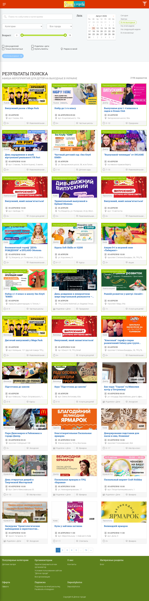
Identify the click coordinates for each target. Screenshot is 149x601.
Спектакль (82, 541)
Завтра (124, 19)
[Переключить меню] (4, 4)
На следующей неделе (130, 29)
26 (97, 34)
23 (113, 31)
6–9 (7, 309)
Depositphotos (73, 586)
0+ (105, 541)
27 (101, 34)
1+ (105, 309)
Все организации (42, 577)
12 (97, 28)
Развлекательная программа (36, 123)
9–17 (57, 262)
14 (105, 28)
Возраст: (6, 35)
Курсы (80, 262)
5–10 (106, 123)
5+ (6, 123)
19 (97, 31)
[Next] (91, 550)
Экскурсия (131, 402)
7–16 (106, 169)
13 (101, 28)
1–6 (56, 169)
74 (86, 550)
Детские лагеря (9, 564)
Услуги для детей (35, 216)
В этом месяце (127, 33)
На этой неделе (127, 26)
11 (93, 28)
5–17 (106, 448)
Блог (102, 564)
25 (93, 34)
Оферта (5, 586)
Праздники (131, 123)
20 (101, 31)
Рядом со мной (69, 49)
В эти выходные (128, 22)
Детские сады (83, 169)
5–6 (7, 402)
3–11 (57, 541)
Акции (129, 262)
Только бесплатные (12, 49)
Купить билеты (39, 49)
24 (89, 34)
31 (89, 37)
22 (109, 31)
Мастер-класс (132, 448)
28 (105, 34)
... (80, 550)
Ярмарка (81, 448)
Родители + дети (40, 46)
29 (109, 34)
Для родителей (10, 46)
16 (113, 28)
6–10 (7, 494)
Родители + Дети (62, 309)
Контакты (71, 564)
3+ (105, 262)
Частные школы (84, 123)
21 (105, 31)
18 (93, 31)
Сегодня (124, 15)
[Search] (37, 16)
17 (89, 31)
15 (109, 28)
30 (113, 34)
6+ (55, 123)
